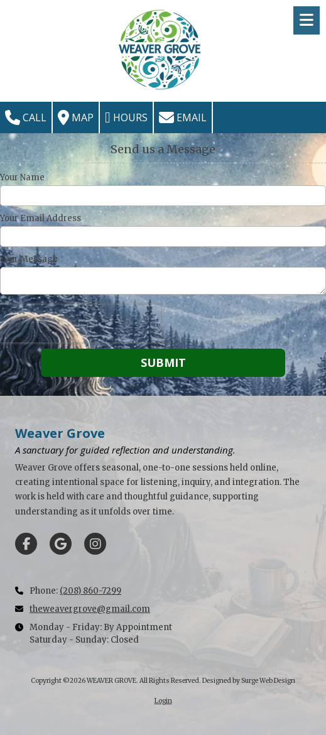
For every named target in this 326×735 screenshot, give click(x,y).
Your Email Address (40, 219)
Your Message (29, 259)
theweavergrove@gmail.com (90, 609)
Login (163, 701)
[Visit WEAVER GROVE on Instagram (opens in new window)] (95, 544)
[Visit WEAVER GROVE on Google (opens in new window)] (61, 544)
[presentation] (80, 323)
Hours (126, 117)
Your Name (22, 178)
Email (183, 117)
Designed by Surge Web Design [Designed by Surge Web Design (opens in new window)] (248, 681)
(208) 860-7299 (90, 590)
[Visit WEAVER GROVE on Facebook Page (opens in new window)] (26, 544)
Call (25, 117)
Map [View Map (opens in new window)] (76, 117)
